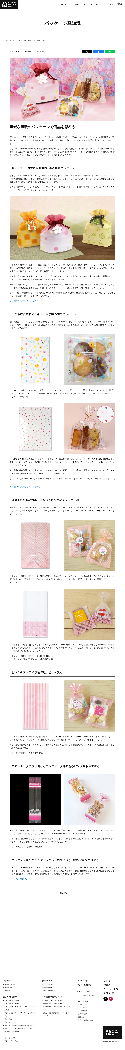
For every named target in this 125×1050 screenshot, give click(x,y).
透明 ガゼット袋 (10, 1022)
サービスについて (97, 4)
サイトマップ (108, 993)
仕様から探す (47, 981)
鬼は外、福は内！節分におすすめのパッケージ (56, 1014)
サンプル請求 (82, 1011)
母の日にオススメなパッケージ (53, 1003)
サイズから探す (48, 984)
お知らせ (106, 981)
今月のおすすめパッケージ (52, 997)
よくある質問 (82, 1007)
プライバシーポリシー (111, 989)
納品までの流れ (83, 1001)
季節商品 (7, 991)
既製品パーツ (8, 987)
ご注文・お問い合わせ (85, 1020)
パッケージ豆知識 (115, 4)
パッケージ (65, 4)
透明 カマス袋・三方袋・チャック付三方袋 (19, 1025)
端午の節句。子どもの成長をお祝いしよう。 (56, 1008)
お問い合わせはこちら (19, 879)
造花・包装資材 (9, 1038)
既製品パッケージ (10, 984)
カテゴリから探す (10, 997)
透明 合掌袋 (8, 1019)
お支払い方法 (82, 1004)
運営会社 (81, 1017)
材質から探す (47, 987)
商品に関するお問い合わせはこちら (25, 301)
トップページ (7, 41)
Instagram (111, 999)
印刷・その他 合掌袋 (11, 1000)
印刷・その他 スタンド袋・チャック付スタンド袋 (20, 1014)
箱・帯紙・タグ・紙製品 (12, 1031)
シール (6, 1035)
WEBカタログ (80, 4)
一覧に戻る (62, 893)
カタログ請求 (82, 1014)
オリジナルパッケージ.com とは (87, 996)
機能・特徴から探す (50, 991)
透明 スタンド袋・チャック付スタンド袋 (18, 1028)
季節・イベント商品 (11, 1041)
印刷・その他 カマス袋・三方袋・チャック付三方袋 (20, 1008)
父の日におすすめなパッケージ (53, 1000)
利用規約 (106, 985)
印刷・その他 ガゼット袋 (13, 1003)
